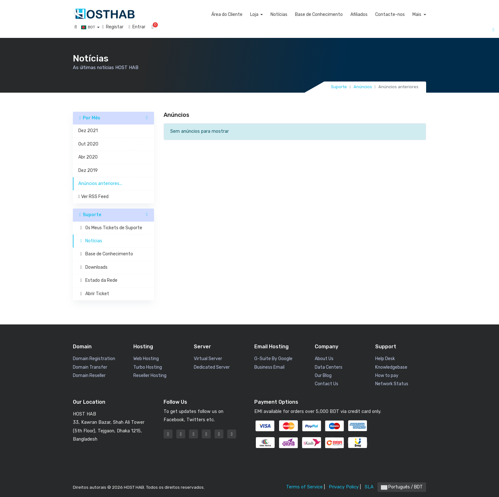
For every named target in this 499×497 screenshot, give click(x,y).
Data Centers (328, 367)
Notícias (292, 14)
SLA (369, 487)
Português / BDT (402, 487)
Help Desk (385, 358)
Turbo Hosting (147, 367)
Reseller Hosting (149, 375)
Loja (268, 14)
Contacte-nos (403, 14)
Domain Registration (94, 358)
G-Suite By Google (273, 358)
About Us (324, 358)
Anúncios (363, 86)
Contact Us (326, 384)
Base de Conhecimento (332, 14)
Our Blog (323, 375)
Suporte (339, 86)
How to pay (386, 375)
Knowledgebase (391, 367)
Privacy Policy (344, 487)
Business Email (269, 367)
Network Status (391, 384)
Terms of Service (304, 487)
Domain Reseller (89, 375)
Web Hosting (146, 358)
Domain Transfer (90, 367)
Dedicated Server (212, 367)
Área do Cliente (240, 14)
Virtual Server (208, 358)
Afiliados (372, 14)
